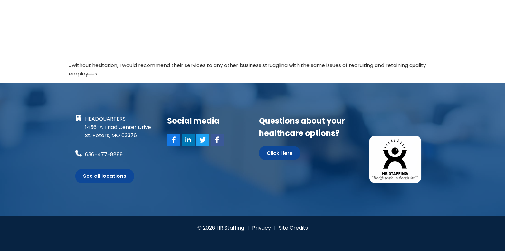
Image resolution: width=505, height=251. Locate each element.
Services (299, 14)
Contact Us (436, 14)
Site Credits (293, 228)
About (378, 13)
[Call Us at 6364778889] (78, 153)
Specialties (342, 14)
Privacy (261, 228)
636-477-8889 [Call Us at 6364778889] (104, 154)
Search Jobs (258, 13)
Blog (402, 13)
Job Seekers (211, 14)
